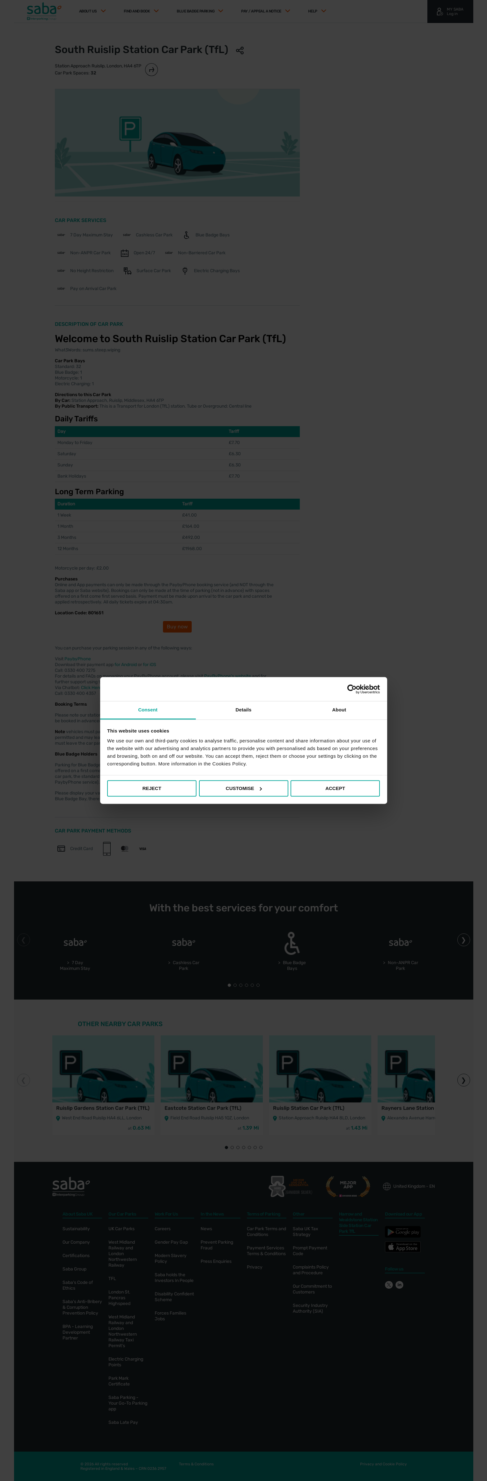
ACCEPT (335, 788)
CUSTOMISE (244, 788)
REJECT (151, 788)
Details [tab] (244, 709)
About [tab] (339, 709)
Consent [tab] (148, 709)
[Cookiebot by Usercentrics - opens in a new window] (352, 689)
